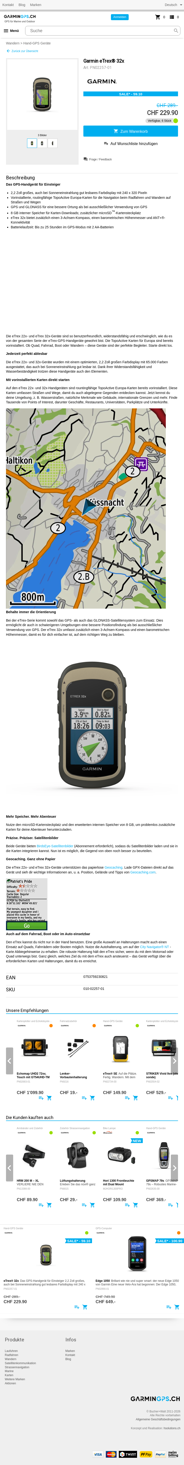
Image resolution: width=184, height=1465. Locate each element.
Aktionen (10, 1383)
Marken (35, 5)
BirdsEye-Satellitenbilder (55, 846)
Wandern (12, 43)
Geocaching (113, 867)
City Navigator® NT (154, 947)
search (176, 31)
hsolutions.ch (172, 1428)
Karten (9, 1375)
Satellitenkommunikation (20, 1363)
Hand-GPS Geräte (37, 43)
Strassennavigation (17, 1367)
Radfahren (11, 1355)
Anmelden (119, 17)
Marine (9, 1371)
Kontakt (8, 5)
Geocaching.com (142, 872)
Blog (21, 5)
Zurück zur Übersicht (22, 50)
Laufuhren (11, 1351)
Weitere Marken (15, 1379)
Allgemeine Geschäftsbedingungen (158, 1419)
